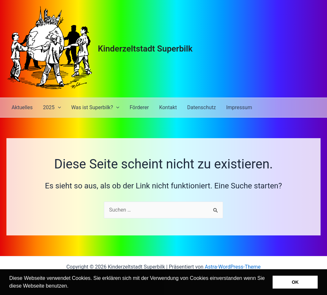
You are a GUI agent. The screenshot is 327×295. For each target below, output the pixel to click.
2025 (52, 107)
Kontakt (168, 107)
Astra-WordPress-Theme (233, 267)
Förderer (139, 107)
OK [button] (295, 282)
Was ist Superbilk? (95, 107)
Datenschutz (201, 107)
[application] (58, 107)
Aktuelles (22, 107)
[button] (71, 287)
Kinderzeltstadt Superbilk (145, 48)
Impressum (239, 107)
